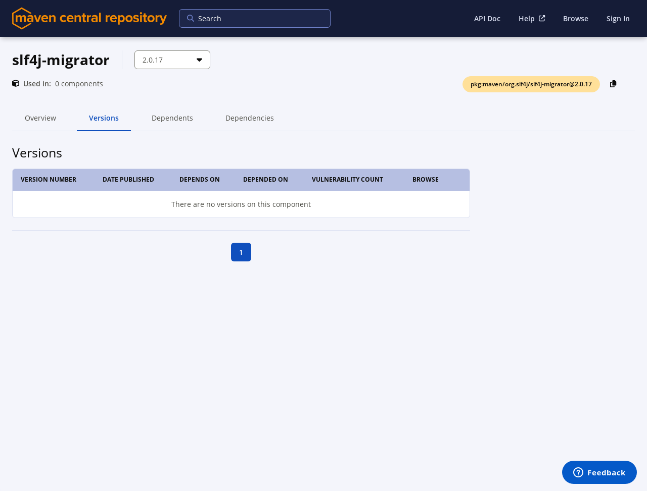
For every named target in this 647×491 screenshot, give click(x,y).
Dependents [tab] (172, 122)
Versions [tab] (104, 122)
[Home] (89, 18)
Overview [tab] (40, 122)
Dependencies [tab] (249, 122)
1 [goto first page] (241, 252)
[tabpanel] (323, 202)
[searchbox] (248, 18)
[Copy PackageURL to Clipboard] (613, 83)
